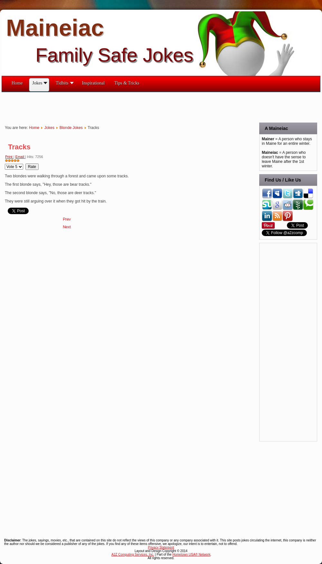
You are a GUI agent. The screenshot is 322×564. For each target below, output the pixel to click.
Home (34, 127)
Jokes (49, 127)
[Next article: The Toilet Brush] (67, 227)
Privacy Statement (161, 547)
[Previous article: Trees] (67, 219)
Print (9, 157)
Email (20, 157)
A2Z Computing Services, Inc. (132, 554)
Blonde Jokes (71, 127)
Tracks (19, 147)
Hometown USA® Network (191, 554)
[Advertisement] (119, 106)
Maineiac (55, 28)
